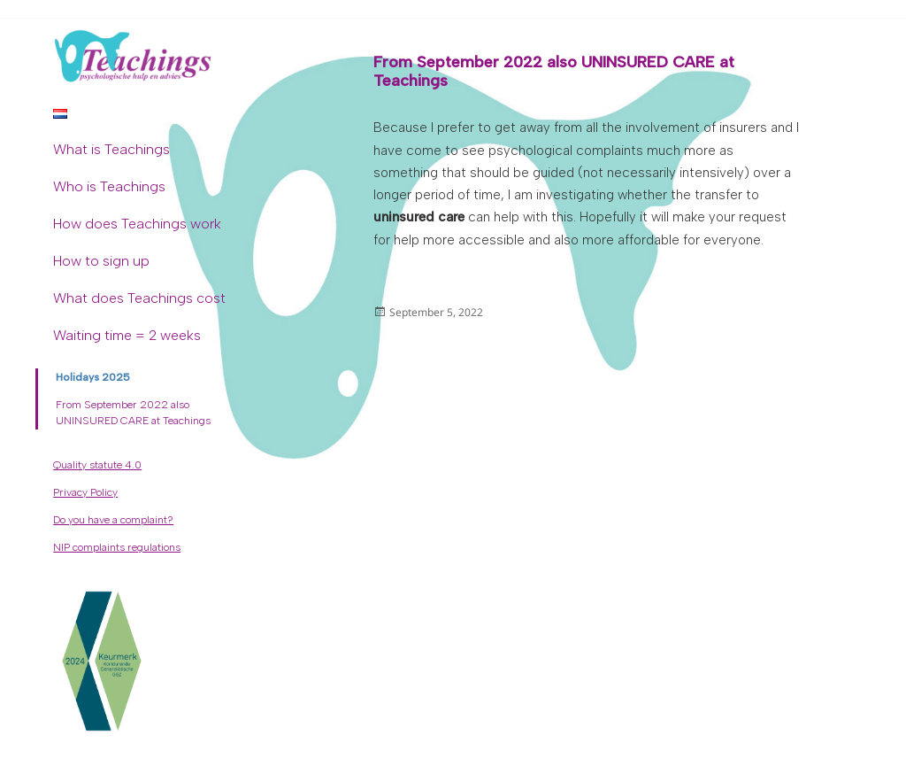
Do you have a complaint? (113, 520)
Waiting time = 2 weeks (127, 335)
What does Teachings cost (139, 298)
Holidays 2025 (93, 377)
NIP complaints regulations (116, 547)
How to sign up (101, 260)
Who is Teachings (109, 186)
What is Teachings (111, 149)
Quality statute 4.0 (97, 465)
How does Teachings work (137, 223)
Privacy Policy (85, 492)
